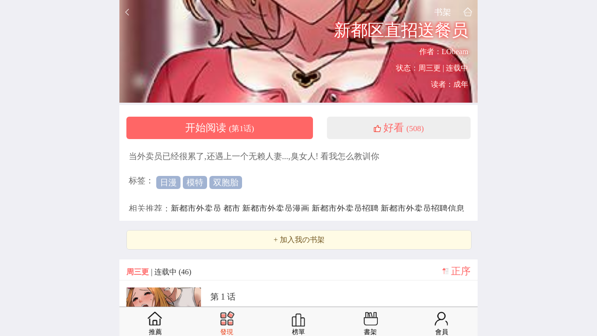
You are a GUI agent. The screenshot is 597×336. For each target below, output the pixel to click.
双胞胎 (225, 182)
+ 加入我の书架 (298, 240)
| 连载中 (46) (158, 271)
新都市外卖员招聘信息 (423, 208)
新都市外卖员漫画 (277, 208)
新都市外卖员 (197, 208)
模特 (195, 182)
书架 (442, 11)
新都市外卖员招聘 (346, 208)
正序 (461, 271)
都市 (233, 208)
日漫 (168, 182)
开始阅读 (219, 127)
